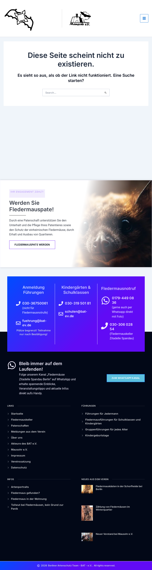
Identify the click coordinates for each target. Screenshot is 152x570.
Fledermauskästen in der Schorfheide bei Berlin (119, 488)
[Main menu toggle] (144, 49)
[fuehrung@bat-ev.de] (18, 323)
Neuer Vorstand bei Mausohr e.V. (114, 533)
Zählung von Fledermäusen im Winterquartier (113, 508)
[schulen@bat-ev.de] (61, 314)
